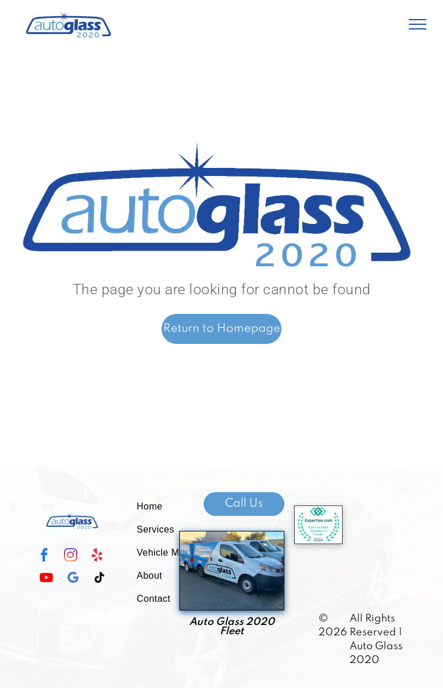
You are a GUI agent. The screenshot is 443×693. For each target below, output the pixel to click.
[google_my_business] (72, 579)
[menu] (418, 24)
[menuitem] (169, 506)
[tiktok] (99, 579)
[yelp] (97, 556)
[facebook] (44, 556)
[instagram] (70, 556)
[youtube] (46, 579)
